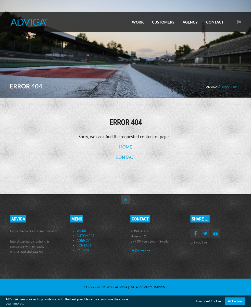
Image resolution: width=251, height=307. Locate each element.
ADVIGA (211, 86)
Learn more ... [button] (15, 303)
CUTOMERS (85, 236)
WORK (138, 22)
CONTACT (215, 22)
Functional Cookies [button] (208, 301)
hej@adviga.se (140, 250)
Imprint (160, 287)
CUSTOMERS (163, 22)
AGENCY (190, 22)
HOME (125, 146)
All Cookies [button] (235, 301)
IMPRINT (83, 250)
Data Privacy (141, 287)
